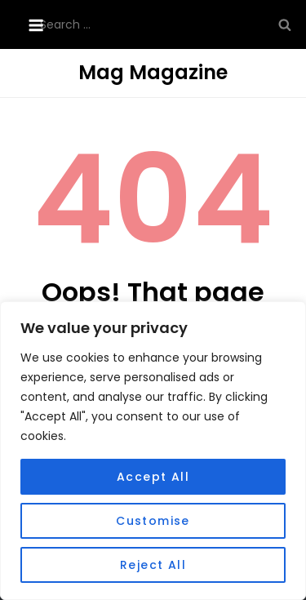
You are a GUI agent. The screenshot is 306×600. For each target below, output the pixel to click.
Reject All (153, 565)
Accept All (153, 477)
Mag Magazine (153, 72)
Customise (153, 521)
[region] (153, 450)
